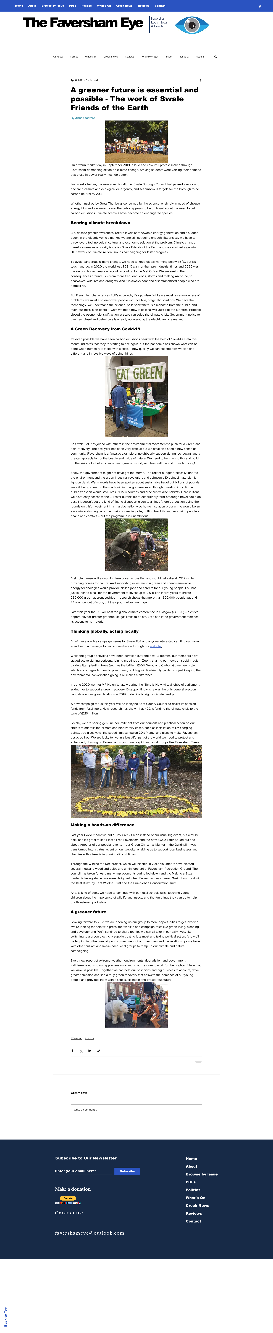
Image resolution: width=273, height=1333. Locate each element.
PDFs (191, 1182)
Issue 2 (184, 56)
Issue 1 (169, 56)
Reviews (129, 56)
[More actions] (200, 80)
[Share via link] (98, 1050)
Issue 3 (200, 56)
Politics (74, 56)
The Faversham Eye (82, 22)
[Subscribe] (127, 1171)
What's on (90, 56)
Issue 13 (89, 1038)
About (191, 1166)
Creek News (111, 56)
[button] (53, 6)
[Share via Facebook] (72, 1050)
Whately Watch (149, 56)
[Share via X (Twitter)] (81, 1050)
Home (191, 1159)
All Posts (58, 56)
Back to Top (5, 1317)
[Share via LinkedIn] (89, 1050)
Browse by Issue (202, 1174)
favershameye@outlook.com (90, 1233)
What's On (195, 1198)
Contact (193, 1221)
